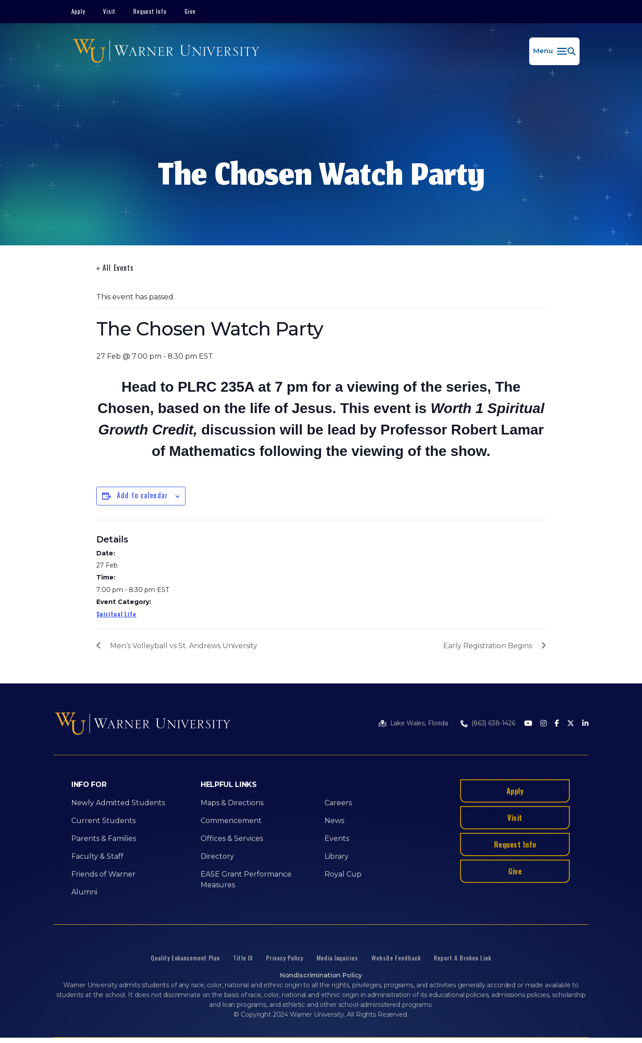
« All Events (115, 267)
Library (337, 856)
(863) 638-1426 (493, 723)
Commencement (231, 820)
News (334, 820)
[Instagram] (543, 723)
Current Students (103, 820)
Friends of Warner (103, 874)
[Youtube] (528, 723)
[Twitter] (570, 723)
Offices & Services (232, 838)
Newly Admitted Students (118, 803)
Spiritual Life (116, 613)
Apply (78, 11)
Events (337, 838)
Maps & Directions (232, 803)
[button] (554, 51)
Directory (217, 856)
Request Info (150, 11)
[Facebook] (557, 723)
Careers (338, 803)
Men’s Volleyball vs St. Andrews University (183, 646)
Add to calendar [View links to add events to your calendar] (142, 495)
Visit (109, 11)
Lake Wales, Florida (419, 723)
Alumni (84, 892)
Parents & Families (103, 838)
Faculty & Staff (97, 856)
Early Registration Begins (487, 646)
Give (190, 11)
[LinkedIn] (585, 723)
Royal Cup (343, 874)
